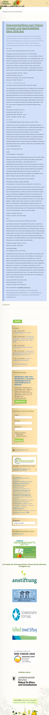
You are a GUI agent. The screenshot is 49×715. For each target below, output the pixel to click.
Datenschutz (31, 702)
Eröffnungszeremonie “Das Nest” (23, 347)
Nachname (18, 427)
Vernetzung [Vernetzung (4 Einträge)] (32, 510)
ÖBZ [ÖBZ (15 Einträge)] (28, 512)
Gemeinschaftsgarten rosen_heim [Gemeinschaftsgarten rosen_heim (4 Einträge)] (21, 493)
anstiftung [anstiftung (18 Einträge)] (17, 478)
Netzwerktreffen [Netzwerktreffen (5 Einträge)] (17, 503)
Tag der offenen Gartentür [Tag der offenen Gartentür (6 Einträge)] (21, 510)
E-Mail (17, 415)
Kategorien (16, 520)
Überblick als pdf (18, 534)
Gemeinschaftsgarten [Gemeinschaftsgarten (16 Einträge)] (21, 491)
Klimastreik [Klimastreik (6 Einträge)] (23, 500)
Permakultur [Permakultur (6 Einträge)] (16, 505)
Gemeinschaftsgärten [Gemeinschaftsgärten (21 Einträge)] (22, 495)
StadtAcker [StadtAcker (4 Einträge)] (24, 507)
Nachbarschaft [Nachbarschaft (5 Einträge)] (17, 501)
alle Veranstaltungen (21, 364)
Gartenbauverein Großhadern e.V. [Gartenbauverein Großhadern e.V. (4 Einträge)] (21, 489)
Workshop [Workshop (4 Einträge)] (22, 512)
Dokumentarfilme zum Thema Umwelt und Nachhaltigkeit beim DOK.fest (24, 28)
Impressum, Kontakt (19, 702)
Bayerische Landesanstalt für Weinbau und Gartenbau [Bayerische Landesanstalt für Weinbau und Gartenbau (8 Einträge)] (22, 482)
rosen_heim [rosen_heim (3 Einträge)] (31, 505)
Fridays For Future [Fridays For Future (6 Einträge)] (18, 487)
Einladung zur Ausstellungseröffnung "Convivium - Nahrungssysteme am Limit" (24, 352)
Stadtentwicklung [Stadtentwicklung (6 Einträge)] (18, 508)
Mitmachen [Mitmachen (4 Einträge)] (30, 500)
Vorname (17, 421)
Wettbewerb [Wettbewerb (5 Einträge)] (16, 512)
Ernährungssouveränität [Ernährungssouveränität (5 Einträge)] (19, 485)
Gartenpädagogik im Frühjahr (22, 332)
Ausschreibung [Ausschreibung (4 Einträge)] (26, 478)
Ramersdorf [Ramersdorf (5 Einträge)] (24, 505)
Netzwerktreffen (20, 436)
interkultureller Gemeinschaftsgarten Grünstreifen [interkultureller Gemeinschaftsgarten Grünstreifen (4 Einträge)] (22, 497)
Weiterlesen (20, 401)
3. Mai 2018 (6, 304)
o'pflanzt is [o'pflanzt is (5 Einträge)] (25, 503)
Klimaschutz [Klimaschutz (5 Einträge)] (16, 500)
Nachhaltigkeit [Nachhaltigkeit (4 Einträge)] (25, 501)
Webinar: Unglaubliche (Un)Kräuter (22, 359)
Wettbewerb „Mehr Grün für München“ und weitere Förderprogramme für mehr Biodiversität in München (24, 381)
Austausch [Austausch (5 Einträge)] (16, 480)
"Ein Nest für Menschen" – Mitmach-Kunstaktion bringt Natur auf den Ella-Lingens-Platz (23, 339)
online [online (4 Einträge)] (30, 503)
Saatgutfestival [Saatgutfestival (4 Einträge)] (17, 507)
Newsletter (19, 434)
